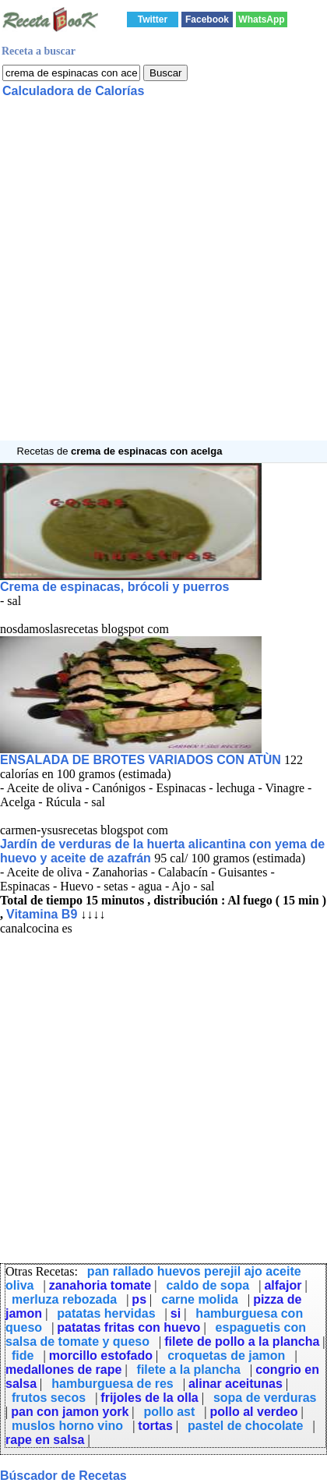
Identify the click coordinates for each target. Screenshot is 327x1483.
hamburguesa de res (112, 1383)
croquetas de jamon (226, 1355)
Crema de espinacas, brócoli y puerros (114, 586)
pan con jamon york (69, 1411)
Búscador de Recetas (63, 1475)
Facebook (207, 19)
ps (139, 1299)
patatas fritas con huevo (128, 1327)
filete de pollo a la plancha (241, 1341)
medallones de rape (63, 1369)
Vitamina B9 (41, 914)
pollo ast (169, 1411)
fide (22, 1355)
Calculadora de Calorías (73, 90)
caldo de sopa (207, 1285)
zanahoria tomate (100, 1285)
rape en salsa (44, 1439)
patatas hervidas (106, 1313)
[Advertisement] (163, 277)
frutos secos (49, 1397)
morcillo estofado (101, 1355)
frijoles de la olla (149, 1397)
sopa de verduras (265, 1397)
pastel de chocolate (246, 1425)
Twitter (152, 19)
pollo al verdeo (254, 1411)
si (176, 1313)
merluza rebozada (64, 1299)
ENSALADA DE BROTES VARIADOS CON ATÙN (140, 759)
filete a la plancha (189, 1369)
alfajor (282, 1285)
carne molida (199, 1299)
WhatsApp (261, 19)
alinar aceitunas (235, 1383)
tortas (155, 1425)
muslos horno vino (67, 1425)
